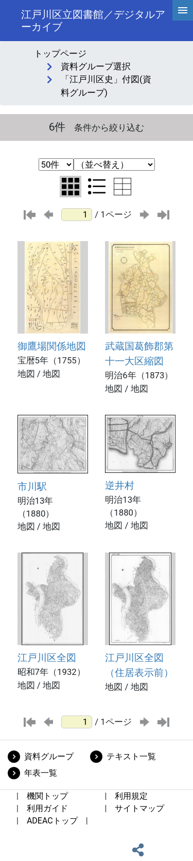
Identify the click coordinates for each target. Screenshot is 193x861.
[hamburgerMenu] (182, 10)
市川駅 (32, 486)
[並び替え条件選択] (114, 164)
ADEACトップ (52, 821)
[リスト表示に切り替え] (97, 186)
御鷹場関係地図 (51, 346)
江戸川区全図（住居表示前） (139, 665)
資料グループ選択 (96, 66)
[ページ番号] (76, 214)
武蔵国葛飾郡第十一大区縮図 (139, 353)
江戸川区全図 (46, 658)
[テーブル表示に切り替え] (122, 186)
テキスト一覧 (131, 756)
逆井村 (119, 485)
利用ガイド (47, 808)
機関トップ (47, 796)
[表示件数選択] (56, 164)
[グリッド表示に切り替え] (70, 186)
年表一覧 (40, 773)
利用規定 (131, 796)
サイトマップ (139, 808)
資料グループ (49, 756)
